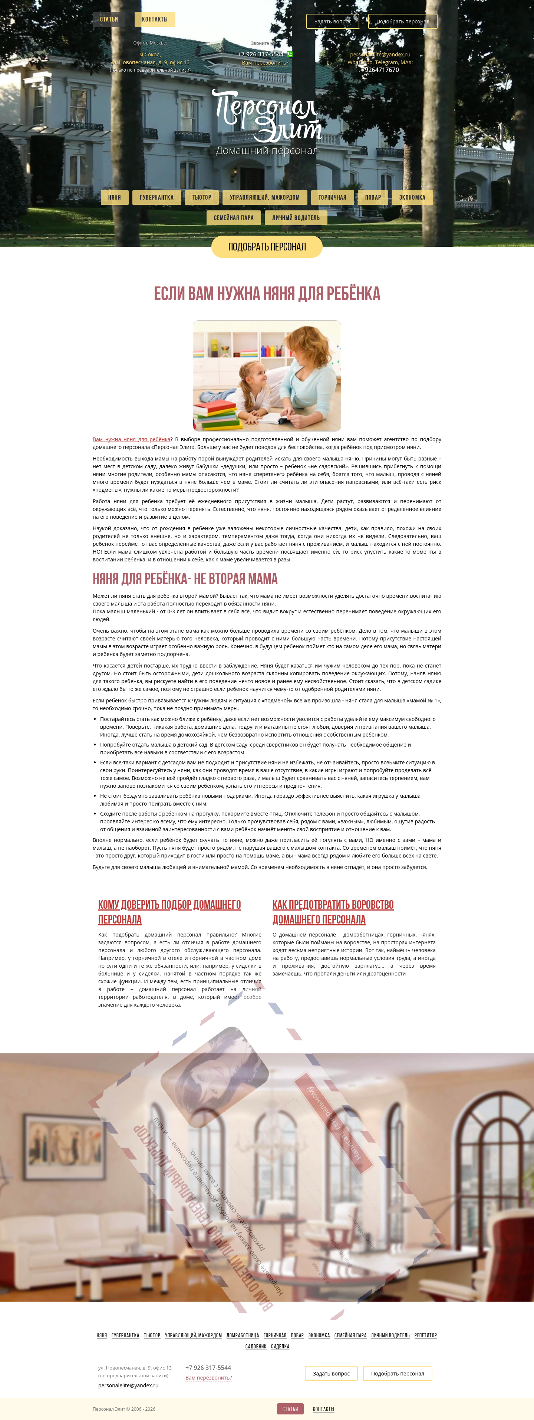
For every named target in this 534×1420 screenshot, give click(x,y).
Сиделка (280, 1347)
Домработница (243, 1335)
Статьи (109, 19)
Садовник (256, 1347)
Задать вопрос (332, 21)
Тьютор (201, 197)
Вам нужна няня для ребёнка (132, 439)
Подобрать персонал (402, 21)
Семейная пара (234, 217)
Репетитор (426, 1335)
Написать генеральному (249, 1091)
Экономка (412, 197)
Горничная (333, 197)
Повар (373, 197)
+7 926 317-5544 (261, 54)
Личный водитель (296, 217)
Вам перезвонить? (265, 62)
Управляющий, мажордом (265, 197)
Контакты (155, 19)
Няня (114, 197)
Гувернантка (157, 197)
